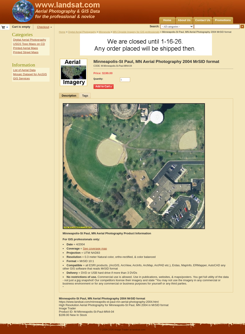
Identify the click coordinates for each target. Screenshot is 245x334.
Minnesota (104, 32)
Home (167, 20)
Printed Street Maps (26, 52)
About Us (184, 20)
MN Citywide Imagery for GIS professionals (136, 32)
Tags (85, 95)
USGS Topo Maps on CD (29, 44)
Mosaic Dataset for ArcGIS (30, 74)
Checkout (43, 27)
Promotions (223, 20)
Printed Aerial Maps (25, 48)
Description (69, 95)
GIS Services (21, 78)
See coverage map (95, 248)
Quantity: (98, 79)
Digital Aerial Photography (82, 32)
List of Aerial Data (24, 70)
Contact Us (202, 20)
